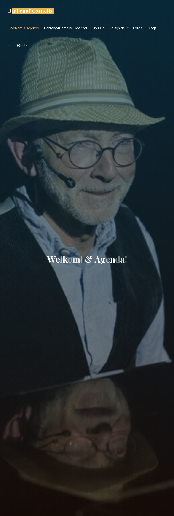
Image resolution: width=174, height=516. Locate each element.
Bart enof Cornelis (30, 11)
